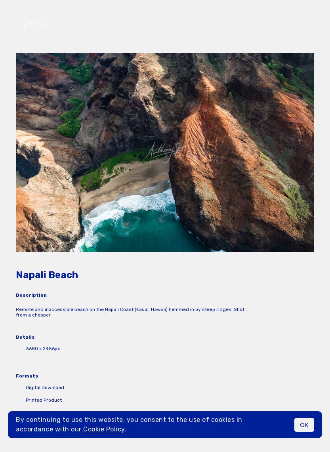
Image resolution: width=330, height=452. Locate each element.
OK (304, 424)
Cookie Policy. (104, 429)
